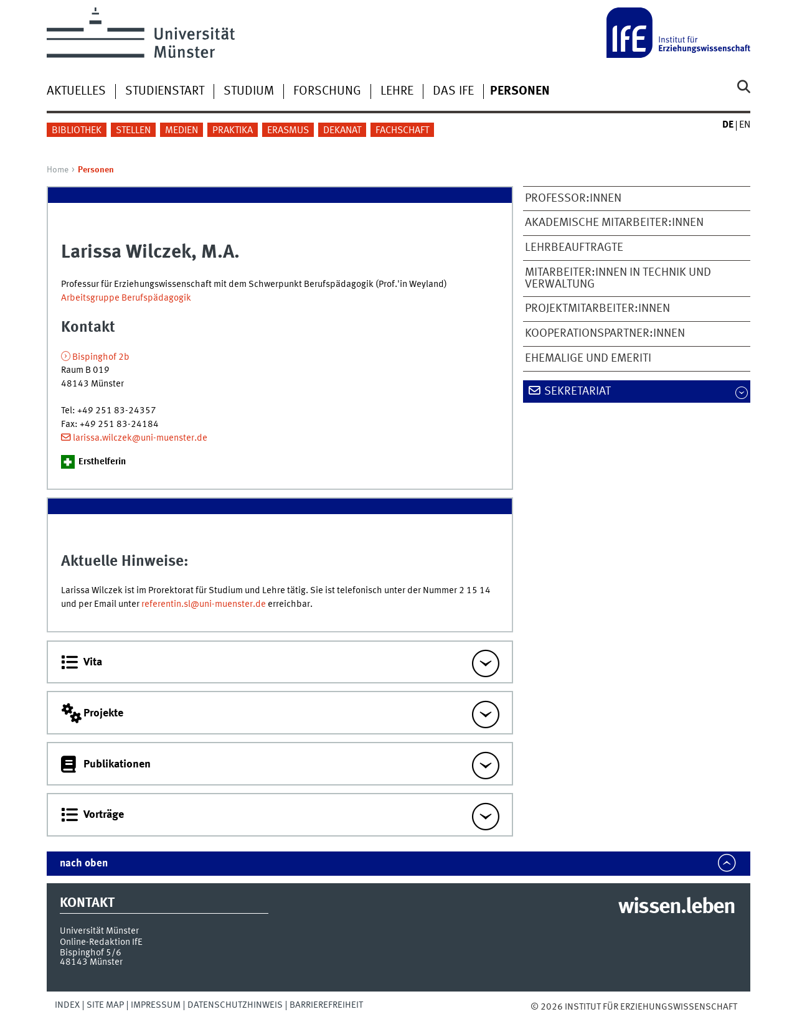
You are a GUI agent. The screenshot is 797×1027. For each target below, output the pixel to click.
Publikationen (117, 764)
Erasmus (288, 131)
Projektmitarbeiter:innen (597, 308)
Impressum (156, 1005)
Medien (181, 131)
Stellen (133, 131)
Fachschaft (402, 131)
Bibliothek (76, 131)
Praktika (232, 131)
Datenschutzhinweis (235, 1005)
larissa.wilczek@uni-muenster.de (140, 438)
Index (67, 1005)
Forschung (327, 91)
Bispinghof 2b (101, 357)
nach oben (84, 863)
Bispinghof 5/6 (90, 953)
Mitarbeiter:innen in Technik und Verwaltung (618, 278)
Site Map (105, 1005)
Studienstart (164, 91)
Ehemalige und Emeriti (588, 358)
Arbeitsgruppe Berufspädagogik (126, 298)
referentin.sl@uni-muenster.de (203, 604)
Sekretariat (577, 391)
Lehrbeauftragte (574, 247)
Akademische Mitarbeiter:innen (614, 222)
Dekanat (342, 131)
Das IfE (453, 91)
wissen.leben (676, 907)
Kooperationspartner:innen (605, 333)
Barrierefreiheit (326, 1005)
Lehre (396, 91)
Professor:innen (573, 198)
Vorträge (103, 814)
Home (57, 170)
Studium (249, 91)
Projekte (103, 713)
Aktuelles (76, 91)
